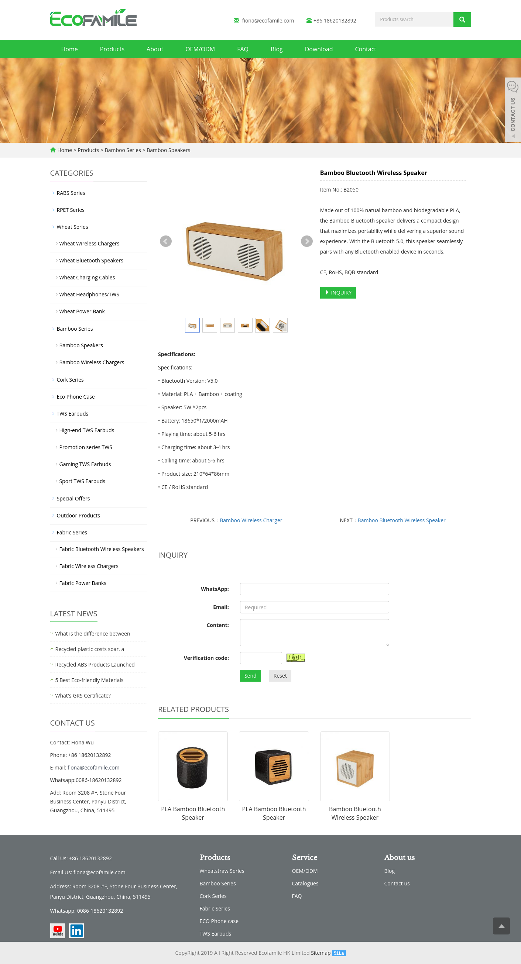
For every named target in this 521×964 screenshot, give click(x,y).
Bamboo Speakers (168, 150)
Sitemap (320, 952)
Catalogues (305, 883)
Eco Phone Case (76, 396)
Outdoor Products (78, 515)
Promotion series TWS (85, 447)
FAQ (242, 49)
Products (112, 49)
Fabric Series (72, 532)
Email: (221, 606)
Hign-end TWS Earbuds (86, 430)
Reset (280, 675)
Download (319, 49)
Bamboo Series (122, 150)
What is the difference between (92, 633)
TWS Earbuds (73, 413)
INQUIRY (338, 292)
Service (304, 858)
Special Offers (73, 498)
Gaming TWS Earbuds (85, 464)
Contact (365, 49)
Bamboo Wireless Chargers (91, 362)
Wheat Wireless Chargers (89, 243)
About (155, 49)
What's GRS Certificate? (83, 695)
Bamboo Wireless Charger (251, 520)
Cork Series (70, 379)
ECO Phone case (219, 921)
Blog (277, 49)
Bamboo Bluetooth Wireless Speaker (402, 520)
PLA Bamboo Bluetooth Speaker (193, 813)
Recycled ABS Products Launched (95, 664)
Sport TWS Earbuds (82, 481)
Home (69, 49)
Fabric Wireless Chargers (89, 565)
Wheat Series (72, 226)
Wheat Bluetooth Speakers (91, 260)
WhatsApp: (215, 588)
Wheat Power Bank (82, 311)
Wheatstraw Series (222, 870)
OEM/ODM (200, 49)
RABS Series (71, 192)
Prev (166, 241)
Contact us (397, 883)
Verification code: (206, 657)
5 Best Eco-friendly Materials (89, 680)
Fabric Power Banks (83, 582)
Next (307, 241)
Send (250, 675)
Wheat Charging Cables (87, 277)
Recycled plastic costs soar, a (89, 649)
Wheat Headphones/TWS (89, 294)
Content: (217, 625)
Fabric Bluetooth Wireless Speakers (101, 548)
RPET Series (71, 209)
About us (399, 858)
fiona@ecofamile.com (268, 20)
